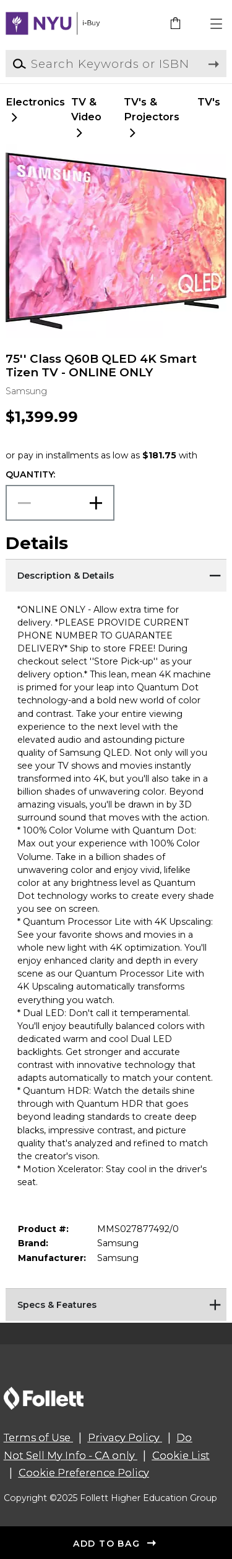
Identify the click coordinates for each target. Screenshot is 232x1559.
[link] (176, 24)
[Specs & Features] (116, 1303)
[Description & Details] (116, 574)
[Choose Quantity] (60, 503)
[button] (217, 24)
